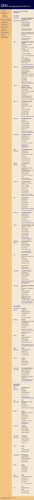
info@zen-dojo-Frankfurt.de (26, 194)
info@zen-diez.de (24, 267)
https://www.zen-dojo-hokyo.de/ (27, 83)
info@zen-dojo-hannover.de (27, 131)
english (6, 37)
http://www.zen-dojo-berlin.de (27, 64)
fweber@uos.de (24, 144)
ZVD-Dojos (4, 15)
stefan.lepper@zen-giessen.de (27, 344)
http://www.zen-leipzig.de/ (26, 238)
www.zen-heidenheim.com (26, 380)
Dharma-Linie (5, 16)
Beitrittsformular (4, 27)
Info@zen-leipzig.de (25, 237)
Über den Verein (4, 13)
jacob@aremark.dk (25, 396)
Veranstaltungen (4, 22)
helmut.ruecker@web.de (26, 251)
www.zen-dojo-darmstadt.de (27, 302)
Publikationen (3, 29)
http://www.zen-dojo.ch (26, 160)
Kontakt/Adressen (4, 24)
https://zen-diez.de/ (25, 268)
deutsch (2, 37)
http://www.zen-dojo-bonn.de (27, 210)
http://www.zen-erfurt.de (26, 317)
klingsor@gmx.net (25, 422)
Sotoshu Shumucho (5, 32)
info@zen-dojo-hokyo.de (26, 81)
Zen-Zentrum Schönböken (6, 19)
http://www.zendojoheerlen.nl (27, 179)
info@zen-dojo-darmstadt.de (27, 301)
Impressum (3, 34)
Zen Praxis (3, 10)
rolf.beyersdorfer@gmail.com (27, 379)
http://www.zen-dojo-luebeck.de (27, 99)
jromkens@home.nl (25, 178)
